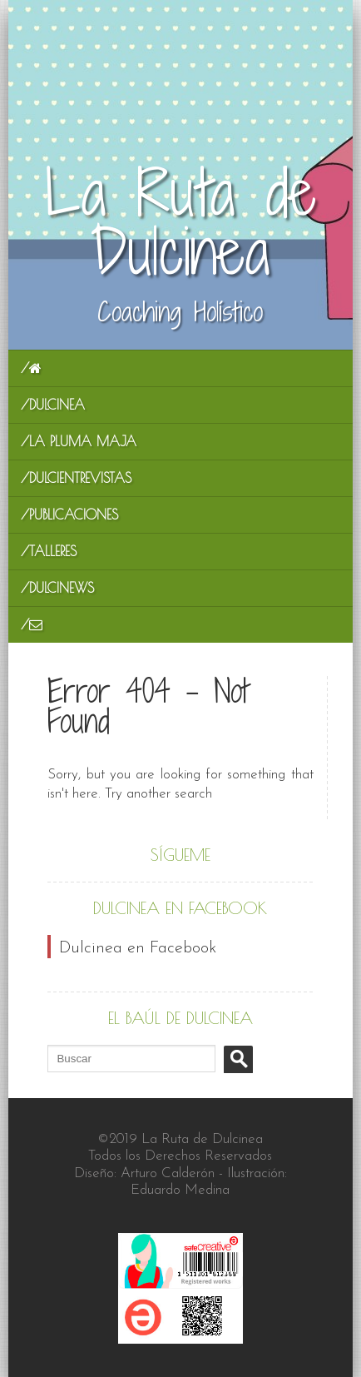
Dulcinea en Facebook (180, 907)
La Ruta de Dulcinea (180, 222)
